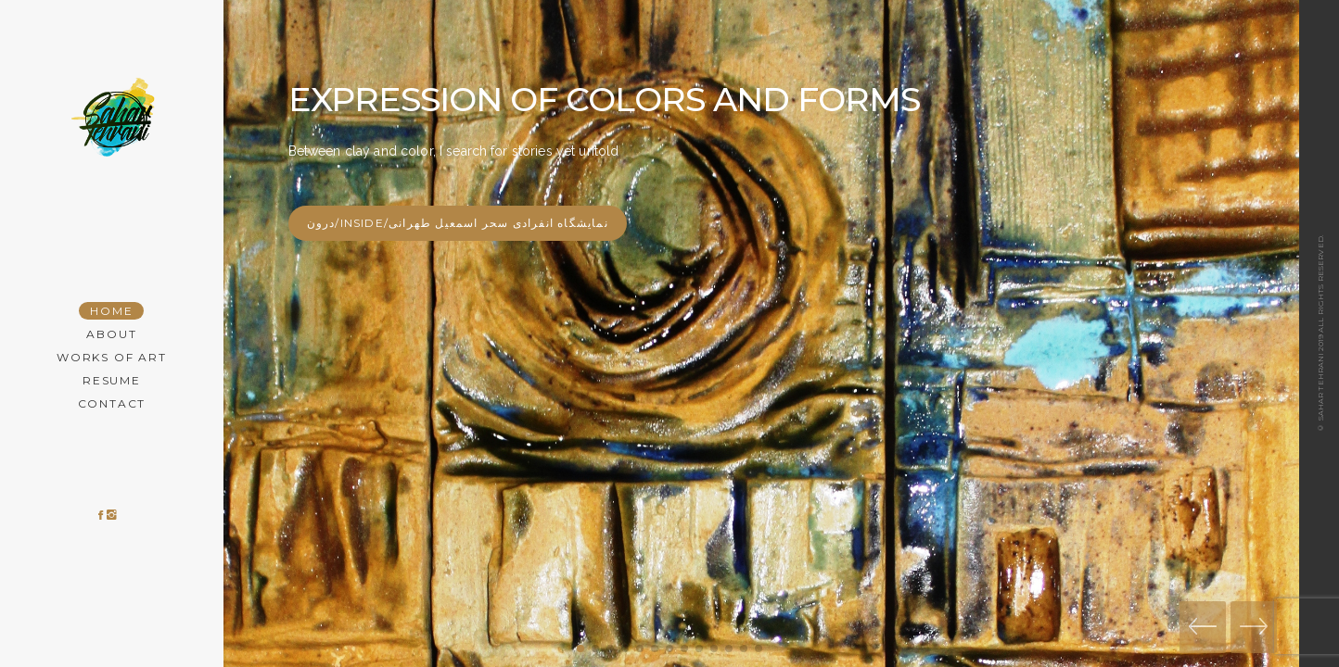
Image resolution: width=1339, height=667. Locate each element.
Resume (112, 380)
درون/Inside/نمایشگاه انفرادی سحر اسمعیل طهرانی (457, 223)
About (111, 334)
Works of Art (112, 357)
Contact (112, 403)
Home (111, 311)
